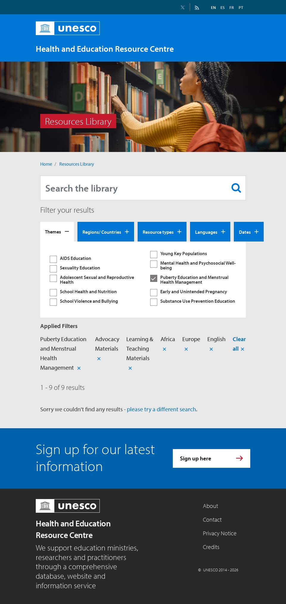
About (210, 505)
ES (222, 7)
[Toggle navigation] (239, 48)
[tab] (57, 231)
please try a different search (161, 409)
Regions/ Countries (102, 232)
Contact (212, 519)
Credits (211, 546)
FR (231, 7)
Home (46, 164)
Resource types (158, 232)
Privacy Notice (220, 533)
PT (241, 7)
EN (213, 7)
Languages (206, 232)
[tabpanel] (143, 279)
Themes (53, 232)
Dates (245, 232)
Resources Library (76, 164)
